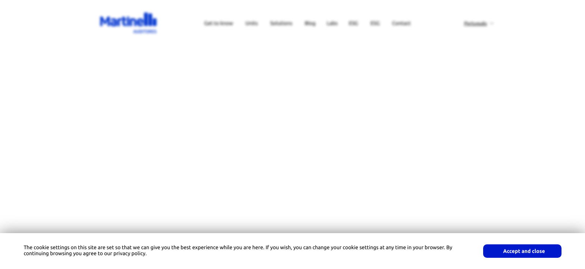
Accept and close (524, 251)
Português (475, 23)
